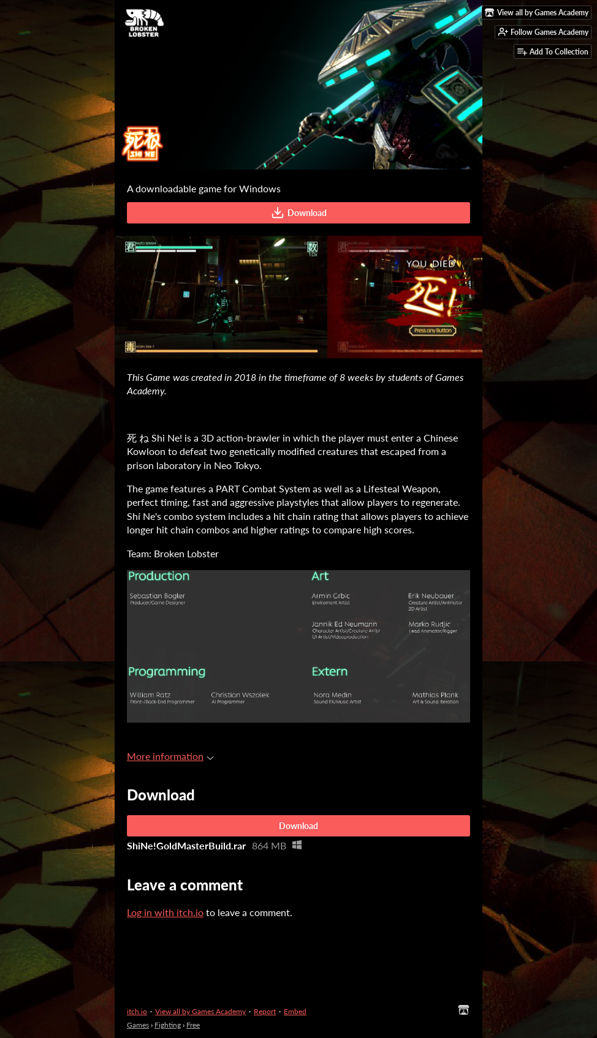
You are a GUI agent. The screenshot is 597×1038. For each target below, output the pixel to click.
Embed (295, 1011)
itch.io (137, 1011)
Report (265, 1011)
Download (299, 212)
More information (170, 756)
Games (138, 1024)
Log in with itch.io (165, 912)
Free (193, 1024)
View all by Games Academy (200, 1011)
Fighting (167, 1024)
